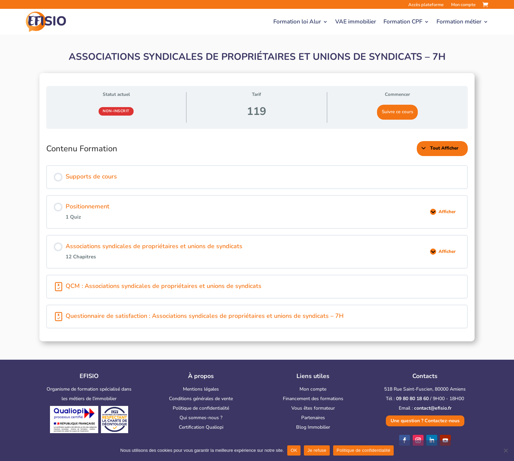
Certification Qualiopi (201, 427)
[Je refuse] (505, 450)
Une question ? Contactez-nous (425, 420)
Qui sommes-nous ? (200, 417)
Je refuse (316, 450)
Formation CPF (402, 21)
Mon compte (312, 389)
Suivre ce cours (397, 111)
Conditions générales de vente (201, 398)
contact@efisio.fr (432, 408)
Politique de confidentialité (201, 408)
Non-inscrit (116, 111)
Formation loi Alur (297, 21)
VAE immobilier (355, 21)
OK (294, 450)
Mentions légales (201, 389)
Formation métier (458, 21)
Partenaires (313, 417)
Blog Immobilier (313, 427)
